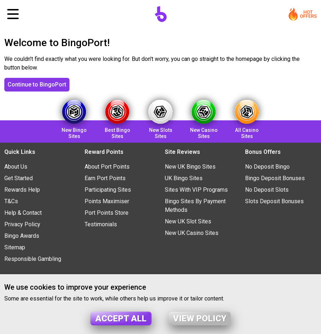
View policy (199, 318)
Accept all (120, 318)
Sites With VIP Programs (196, 189)
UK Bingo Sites (184, 178)
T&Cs (11, 201)
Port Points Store (106, 212)
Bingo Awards (21, 235)
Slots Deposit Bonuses (274, 201)
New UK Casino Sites (191, 233)
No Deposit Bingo (267, 166)
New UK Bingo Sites (190, 166)
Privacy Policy (22, 224)
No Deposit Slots (267, 189)
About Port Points (107, 166)
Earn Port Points (105, 178)
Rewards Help (22, 189)
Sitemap (14, 247)
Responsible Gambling (32, 258)
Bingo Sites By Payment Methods (195, 205)
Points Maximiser (107, 201)
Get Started (18, 178)
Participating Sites (108, 189)
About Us (15, 166)
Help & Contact (23, 212)
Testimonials (101, 224)
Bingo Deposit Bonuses (275, 178)
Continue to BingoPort (37, 84)
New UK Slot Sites (188, 221)
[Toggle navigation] (13, 14)
